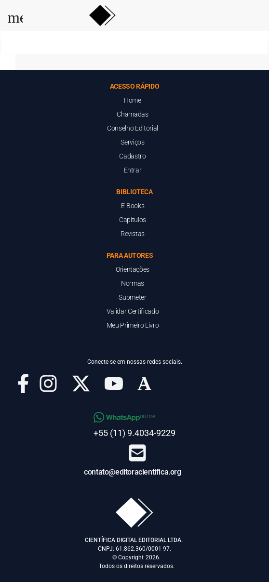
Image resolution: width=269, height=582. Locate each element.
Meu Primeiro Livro (133, 325)
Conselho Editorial (132, 128)
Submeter (132, 297)
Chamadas (132, 114)
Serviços (132, 142)
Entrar (133, 170)
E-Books (133, 206)
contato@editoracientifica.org (132, 471)
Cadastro (132, 156)
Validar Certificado (133, 311)
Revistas (133, 234)
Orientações (132, 269)
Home (132, 100)
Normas (132, 283)
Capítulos (132, 220)
